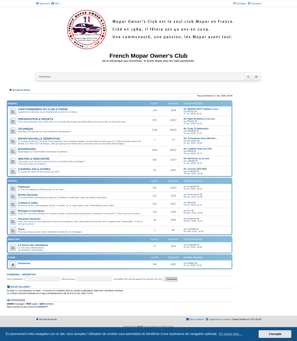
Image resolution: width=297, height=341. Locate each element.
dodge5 (191, 263)
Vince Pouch (193, 194)
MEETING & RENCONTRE (33, 158)
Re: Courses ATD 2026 (195, 169)
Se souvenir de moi (154, 279)
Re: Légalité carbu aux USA (198, 149)
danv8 (190, 151)
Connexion (13, 274)
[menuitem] (55, 3)
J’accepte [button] (275, 334)
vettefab (191, 161)
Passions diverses (29, 218)
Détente (12, 181)
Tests (21, 229)
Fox (189, 210)
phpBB (140, 327)
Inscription (29, 274)
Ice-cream (192, 140)
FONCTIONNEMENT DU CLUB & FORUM (43, 109)
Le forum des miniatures (33, 245)
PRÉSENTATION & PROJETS (35, 119)
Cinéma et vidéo (28, 202)
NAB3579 (43, 307)
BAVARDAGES (27, 149)
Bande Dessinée (28, 194)
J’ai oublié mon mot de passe (127, 279)
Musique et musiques (31, 210)
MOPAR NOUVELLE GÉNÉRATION (39, 138)
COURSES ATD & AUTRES (34, 169)
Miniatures (14, 239)
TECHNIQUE (25, 128)
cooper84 (191, 171)
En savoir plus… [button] (230, 334)
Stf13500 (191, 131)
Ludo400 (191, 229)
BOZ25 (190, 111)
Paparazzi (24, 186)
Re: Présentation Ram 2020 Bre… (201, 138)
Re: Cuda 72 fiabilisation (196, 128)
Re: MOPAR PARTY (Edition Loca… (202, 109)
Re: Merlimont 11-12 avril (196, 158)
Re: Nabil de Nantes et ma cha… (200, 119)
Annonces (24, 263)
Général (12, 104)
